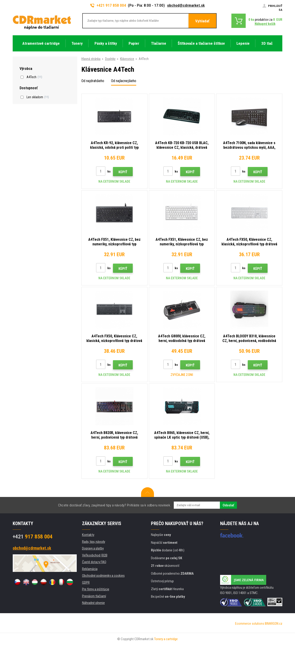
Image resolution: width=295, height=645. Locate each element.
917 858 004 (33, 536)
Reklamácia (89, 569)
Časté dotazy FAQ (94, 562)
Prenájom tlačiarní (94, 596)
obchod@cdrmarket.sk (186, 5)
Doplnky (110, 59)
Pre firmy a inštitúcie (95, 589)
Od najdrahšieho (92, 81)
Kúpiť (122, 172)
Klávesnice (127, 59)
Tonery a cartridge (166, 639)
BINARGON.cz (273, 623)
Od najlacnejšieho (123, 81)
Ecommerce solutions (249, 623)
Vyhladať (202, 21)
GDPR (86, 582)
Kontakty (88, 535)
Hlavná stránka (90, 59)
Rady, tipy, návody (93, 542)
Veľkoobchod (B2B (94, 555)
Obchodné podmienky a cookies (103, 576)
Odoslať (228, 505)
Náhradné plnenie (93, 603)
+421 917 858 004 (108, 5)
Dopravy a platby (93, 548)
